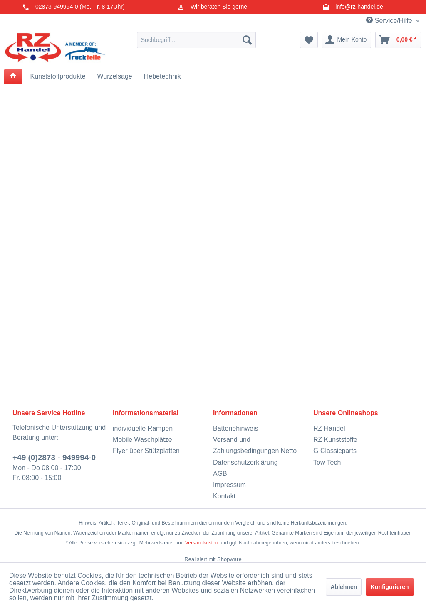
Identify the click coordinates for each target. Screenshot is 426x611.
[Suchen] (247, 40)
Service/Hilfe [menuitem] (390, 20)
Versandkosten (201, 543)
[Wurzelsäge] (115, 76)
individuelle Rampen (143, 428)
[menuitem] (196, 40)
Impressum (229, 484)
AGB (220, 473)
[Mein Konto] (346, 40)
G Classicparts (335, 450)
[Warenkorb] (398, 40)
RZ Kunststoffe (335, 439)
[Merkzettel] (309, 40)
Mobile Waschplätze (142, 439)
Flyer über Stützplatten (146, 450)
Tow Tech (327, 462)
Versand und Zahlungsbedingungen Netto (255, 445)
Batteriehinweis (235, 428)
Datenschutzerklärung (245, 462)
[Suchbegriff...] (196, 40)
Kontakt (224, 496)
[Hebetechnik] (162, 76)
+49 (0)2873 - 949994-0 (54, 457)
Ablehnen (343, 587)
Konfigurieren (390, 587)
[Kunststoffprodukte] (57, 76)
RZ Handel (329, 428)
